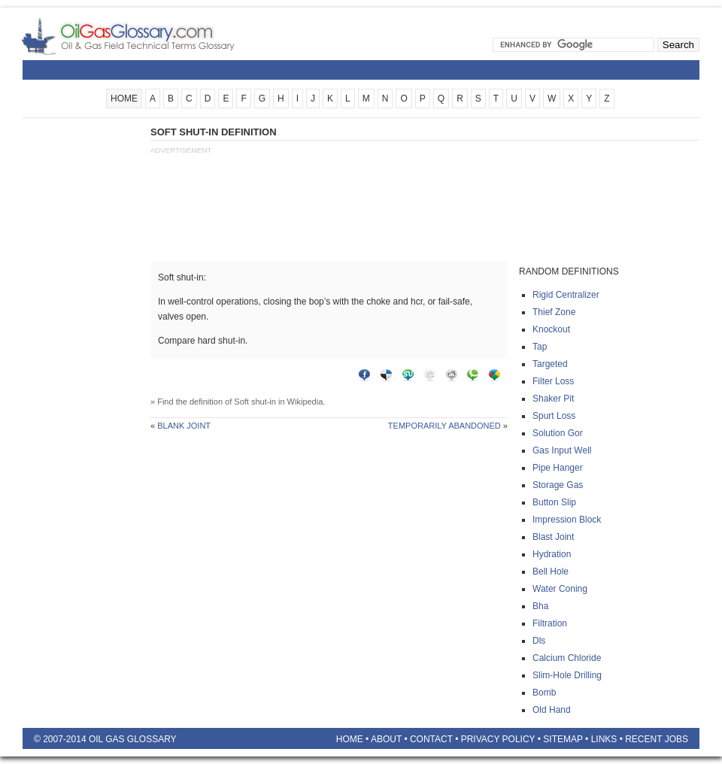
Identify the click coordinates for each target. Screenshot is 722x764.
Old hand (551, 710)
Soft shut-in (255, 401)
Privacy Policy (498, 739)
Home (349, 739)
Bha (540, 606)
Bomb (544, 692)
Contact (431, 739)
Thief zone (553, 312)
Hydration (551, 554)
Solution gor (557, 433)
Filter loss (553, 381)
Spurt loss (553, 416)
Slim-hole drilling (567, 675)
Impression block (566, 519)
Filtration (549, 623)
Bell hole (550, 571)
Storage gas (557, 485)
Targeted (550, 364)
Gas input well (561, 450)
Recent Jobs (656, 739)
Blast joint (553, 537)
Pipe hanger (557, 467)
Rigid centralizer (565, 295)
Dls (538, 640)
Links (604, 739)
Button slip (554, 502)
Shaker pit (553, 398)
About (386, 739)
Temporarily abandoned (444, 425)
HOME (124, 98)
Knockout (551, 329)
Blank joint (184, 425)
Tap (539, 346)
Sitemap (562, 739)
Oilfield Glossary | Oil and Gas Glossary (146, 36)
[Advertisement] (83, 351)
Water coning (559, 589)
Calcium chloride (566, 658)
